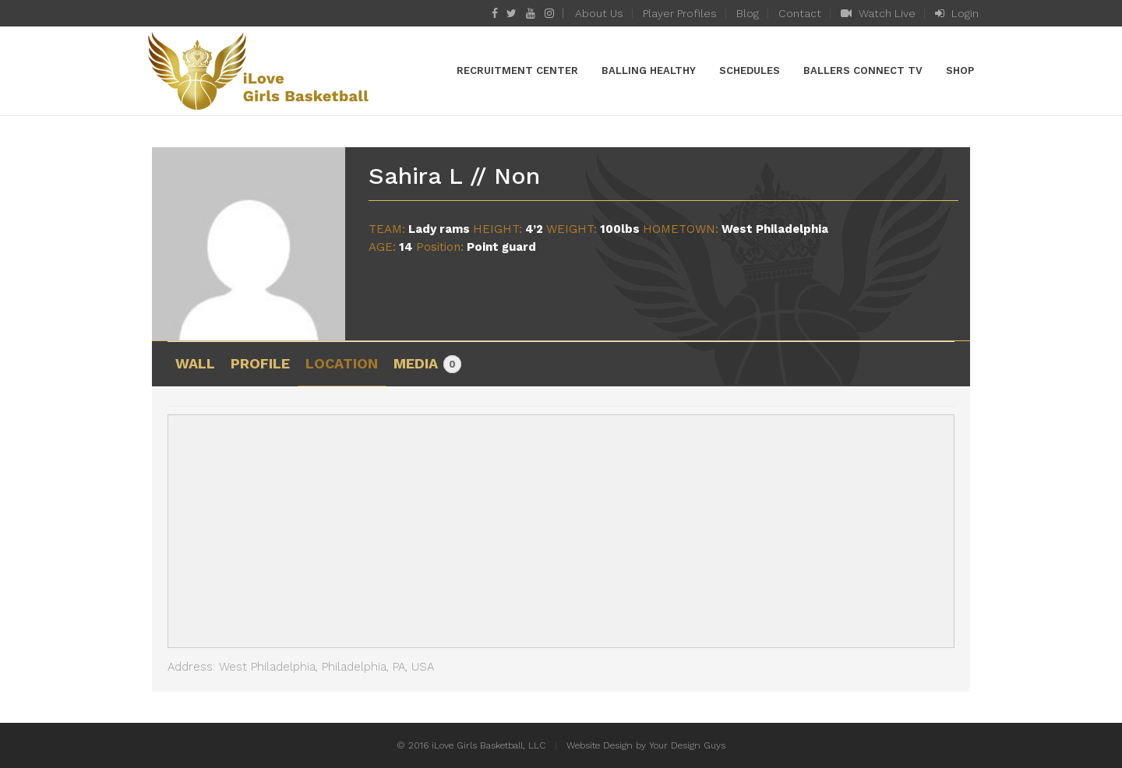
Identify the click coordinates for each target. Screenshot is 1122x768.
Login (957, 13)
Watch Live (878, 13)
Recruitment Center (517, 70)
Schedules (749, 70)
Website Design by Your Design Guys (645, 745)
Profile (260, 363)
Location (341, 363)
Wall (195, 363)
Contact (799, 13)
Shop (960, 70)
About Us (599, 13)
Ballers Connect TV (863, 70)
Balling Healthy (649, 70)
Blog (747, 13)
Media (427, 364)
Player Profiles (680, 13)
